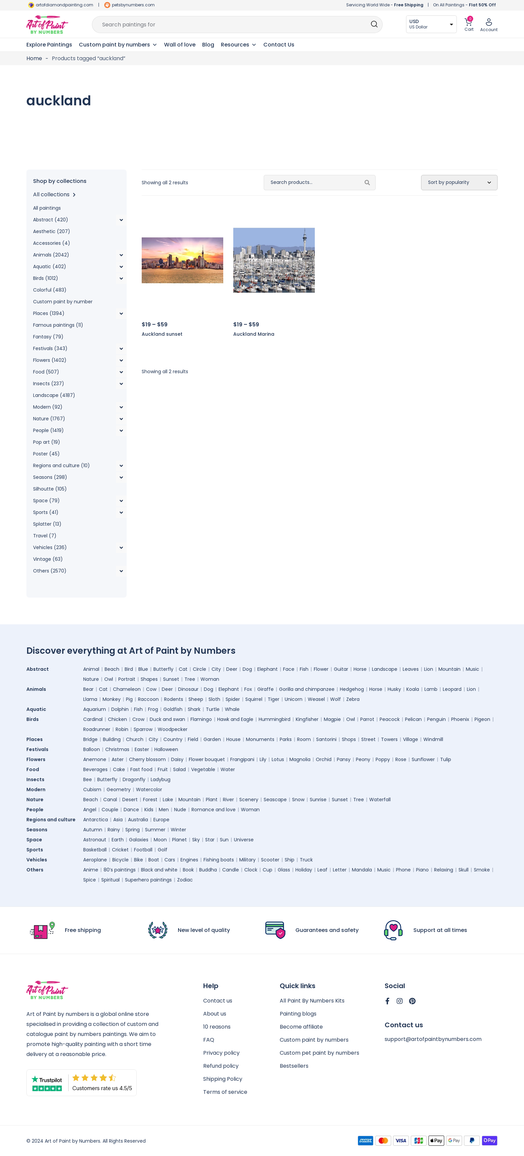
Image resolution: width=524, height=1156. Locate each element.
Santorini (326, 739)
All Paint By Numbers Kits (312, 1001)
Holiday (303, 869)
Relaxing (443, 869)
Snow (298, 799)
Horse (360, 669)
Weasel (316, 699)
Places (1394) (48, 313)
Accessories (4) (51, 243)
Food (34, 769)
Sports (36, 849)
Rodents (173, 699)
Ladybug (160, 779)
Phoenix (460, 719)
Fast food (141, 769)
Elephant (267, 669)
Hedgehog (352, 689)
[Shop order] (459, 182)
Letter (340, 869)
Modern (37, 789)
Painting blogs (298, 1014)
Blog (208, 44)
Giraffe (265, 689)
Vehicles (38, 859)
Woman (210, 679)
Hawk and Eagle (235, 719)
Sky (196, 839)
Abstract (39, 669)
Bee (87, 779)
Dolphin (120, 709)
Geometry (119, 789)
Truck (306, 859)
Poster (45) (46, 453)
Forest (150, 799)
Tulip (445, 759)
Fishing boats (219, 859)
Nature (91, 679)
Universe (244, 839)
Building (112, 739)
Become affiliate (301, 1027)
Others (36, 869)
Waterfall (380, 799)
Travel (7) (44, 535)
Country (172, 739)
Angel (89, 809)
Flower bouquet (207, 759)
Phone (403, 869)
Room (304, 739)
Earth (118, 839)
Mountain (449, 669)
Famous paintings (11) (58, 325)
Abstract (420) (50, 219)
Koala (412, 689)
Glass (284, 869)
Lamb (430, 689)
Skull (463, 869)
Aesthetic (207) (51, 231)
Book (188, 869)
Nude (180, 809)
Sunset (171, 679)
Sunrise (318, 799)
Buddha (208, 869)
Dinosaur (188, 689)
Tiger (273, 699)
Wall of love (179, 44)
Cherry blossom (147, 759)
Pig (129, 699)
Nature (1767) (49, 418)
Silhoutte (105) (50, 489)
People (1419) (48, 430)
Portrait (126, 679)
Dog (247, 669)
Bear (88, 689)
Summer (155, 829)
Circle (199, 669)
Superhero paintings (148, 879)
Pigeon (482, 719)
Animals (37, 689)
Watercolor (149, 789)
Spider (233, 699)
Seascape (275, 799)
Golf (162, 849)
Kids (148, 809)
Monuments (260, 739)
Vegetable (203, 769)
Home (34, 58)
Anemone (94, 759)
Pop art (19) (46, 442)
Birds (34, 719)
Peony (363, 759)
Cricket (120, 849)
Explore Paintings (49, 44)
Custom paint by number (63, 301)
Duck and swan (167, 719)
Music (472, 669)
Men (164, 809)
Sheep (195, 699)
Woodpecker (172, 729)
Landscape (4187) (54, 395)
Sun (224, 839)
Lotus (278, 759)
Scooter (270, 859)
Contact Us (278, 44)
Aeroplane (95, 859)
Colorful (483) (50, 290)
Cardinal (93, 719)
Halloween (166, 749)
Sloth (214, 699)
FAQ (208, 1040)
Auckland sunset (162, 334)
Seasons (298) (50, 477)
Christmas (117, 749)
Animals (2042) (51, 254)
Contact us (217, 1001)
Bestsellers (294, 1066)
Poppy (383, 759)
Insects (37, 779)
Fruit (163, 769)
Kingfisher (307, 719)
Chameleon (127, 689)
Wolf (335, 699)
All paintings (47, 208)
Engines (189, 859)
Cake (119, 769)
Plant (212, 799)
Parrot (367, 719)
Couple (110, 809)
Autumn (92, 829)
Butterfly (163, 669)
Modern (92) (47, 407)
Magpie (332, 719)
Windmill (433, 739)
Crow (138, 719)
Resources (239, 44)
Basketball (95, 849)
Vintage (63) (48, 559)
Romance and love (213, 809)
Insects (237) (48, 383)
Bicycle (120, 859)
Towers (389, 739)
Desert (130, 799)
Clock (250, 869)
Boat (153, 859)
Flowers (37, 759)
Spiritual (110, 879)
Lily (263, 759)
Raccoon (148, 699)
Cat (183, 669)
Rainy (114, 829)
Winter (178, 829)
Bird (129, 669)
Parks (286, 739)
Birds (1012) (45, 278)
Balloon (91, 749)
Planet (179, 839)
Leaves (411, 669)
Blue (143, 669)
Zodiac (185, 879)
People (36, 809)
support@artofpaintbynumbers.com (433, 1039)
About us (214, 1014)
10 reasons (217, 1027)
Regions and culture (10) (61, 465)
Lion (428, 669)
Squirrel (253, 699)
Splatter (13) (47, 524)
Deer (231, 669)
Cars (169, 859)
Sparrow (143, 729)
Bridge (90, 739)
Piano (422, 869)
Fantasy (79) (48, 336)
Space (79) (46, 500)
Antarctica (95, 819)
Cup (267, 869)
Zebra (353, 699)
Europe (161, 819)
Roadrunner (96, 729)
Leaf (322, 869)
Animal (91, 669)
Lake (168, 799)
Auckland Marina (253, 334)
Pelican (413, 719)
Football (143, 849)
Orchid (324, 759)
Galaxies (138, 839)
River (228, 799)
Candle (230, 869)
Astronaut (94, 839)
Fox (248, 689)
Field (193, 739)
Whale (232, 709)
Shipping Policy (222, 1079)
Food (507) (46, 372)
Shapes (149, 679)
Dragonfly (134, 779)
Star (210, 839)
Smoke (482, 869)
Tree (189, 679)
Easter (142, 749)
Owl (108, 679)
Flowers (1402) (50, 360)
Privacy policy (221, 1053)
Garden (212, 739)
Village (410, 739)
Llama (90, 699)
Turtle (213, 709)
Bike (138, 859)
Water (228, 769)
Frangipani (242, 759)
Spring (132, 829)
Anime (90, 869)
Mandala (362, 869)
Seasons (38, 829)
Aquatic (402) (49, 266)
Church (134, 739)
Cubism (92, 789)
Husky (394, 689)
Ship (289, 859)
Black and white (159, 869)
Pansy (344, 759)
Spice (89, 879)
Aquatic (37, 709)
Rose (400, 759)
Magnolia (299, 759)
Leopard (452, 689)
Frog (153, 709)
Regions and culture (52, 819)
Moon (160, 839)
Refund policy (221, 1066)
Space (35, 839)
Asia (118, 819)
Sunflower (423, 759)
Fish (304, 669)
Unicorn (293, 699)
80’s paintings (120, 869)
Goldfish (172, 709)
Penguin (436, 719)
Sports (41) (45, 512)
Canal (110, 799)
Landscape (384, 669)
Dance (131, 809)
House (233, 739)
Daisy (177, 759)
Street (368, 739)
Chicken (117, 719)
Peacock (390, 719)
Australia (138, 819)
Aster (118, 759)
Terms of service (225, 1092)
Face (288, 669)
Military (247, 859)
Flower (321, 669)
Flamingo (201, 719)
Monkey (112, 699)
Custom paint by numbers (314, 1040)
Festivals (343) (50, 348)
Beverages (95, 769)
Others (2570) (50, 570)
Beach (112, 669)
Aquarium (94, 709)
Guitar (341, 669)
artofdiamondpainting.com (64, 5)
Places (36, 739)
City (216, 669)
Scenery (248, 799)
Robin (122, 729)
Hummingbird (274, 719)
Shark (194, 709)
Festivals (39, 749)
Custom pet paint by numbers (319, 1053)
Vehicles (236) (50, 547)
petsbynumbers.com (133, 5)
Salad (179, 769)
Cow (151, 689)
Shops (349, 739)
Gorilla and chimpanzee (307, 689)
